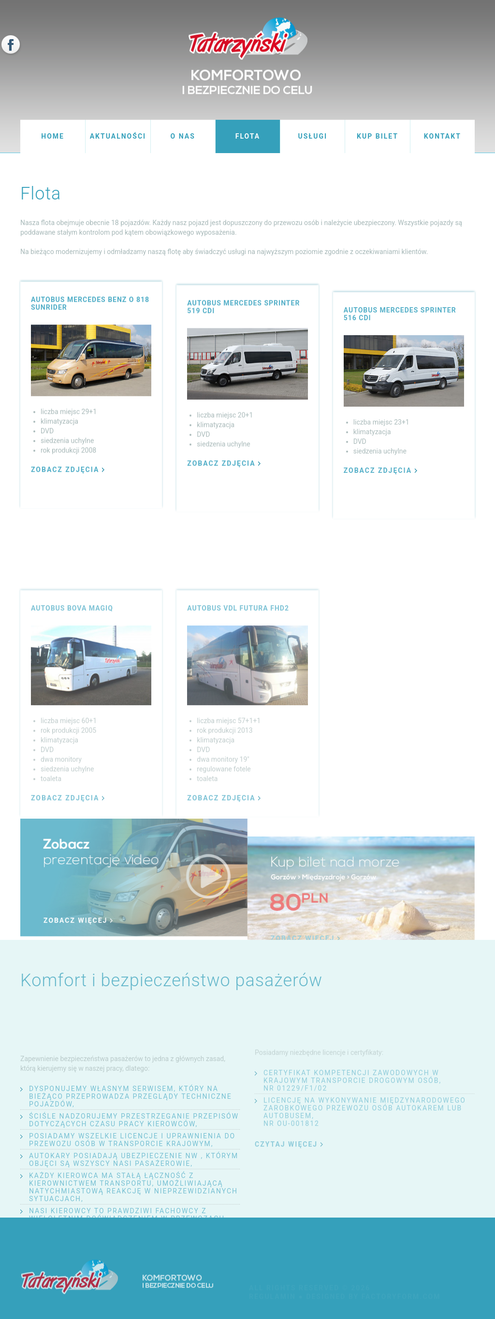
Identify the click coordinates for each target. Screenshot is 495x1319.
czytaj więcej (289, 1176)
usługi (313, 136)
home (52, 136)
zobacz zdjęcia (67, 476)
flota (247, 136)
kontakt (442, 136)
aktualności (118, 136)
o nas (183, 136)
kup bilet (377, 136)
